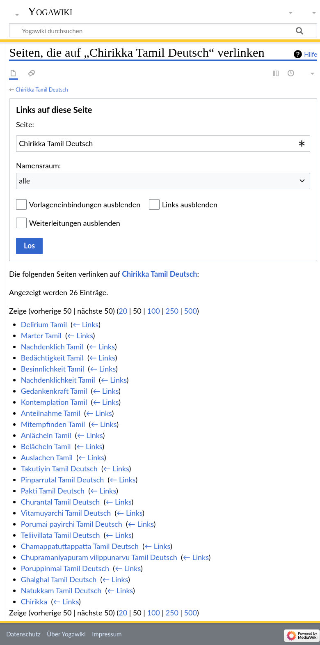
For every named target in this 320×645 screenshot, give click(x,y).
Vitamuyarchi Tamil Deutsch (66, 512)
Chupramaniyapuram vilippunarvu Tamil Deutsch (99, 557)
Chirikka (34, 601)
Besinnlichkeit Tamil (52, 368)
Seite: (25, 124)
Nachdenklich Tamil (52, 346)
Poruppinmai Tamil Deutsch (65, 568)
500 (190, 310)
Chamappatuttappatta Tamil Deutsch (80, 546)
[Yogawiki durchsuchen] (163, 30)
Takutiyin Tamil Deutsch (59, 468)
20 (123, 310)
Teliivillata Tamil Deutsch (60, 534)
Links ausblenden (189, 204)
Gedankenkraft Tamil (54, 390)
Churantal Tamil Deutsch (60, 501)
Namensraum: (38, 165)
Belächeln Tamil (46, 446)
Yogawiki (50, 11)
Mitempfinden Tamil (53, 424)
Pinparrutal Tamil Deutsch (62, 479)
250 (172, 310)
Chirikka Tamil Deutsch (42, 89)
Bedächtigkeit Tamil (52, 357)
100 (153, 310)
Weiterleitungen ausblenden (74, 222)
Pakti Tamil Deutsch (53, 490)
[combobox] (163, 143)
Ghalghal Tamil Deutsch (58, 579)
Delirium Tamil (44, 324)
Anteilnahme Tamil (50, 413)
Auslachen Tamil (47, 457)
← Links (85, 324)
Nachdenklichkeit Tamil (58, 379)
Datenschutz (23, 634)
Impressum (107, 634)
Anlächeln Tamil (46, 435)
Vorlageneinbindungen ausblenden (85, 204)
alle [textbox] (24, 180)
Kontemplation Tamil (54, 401)
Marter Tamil (41, 335)
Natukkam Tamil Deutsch (61, 590)
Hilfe (310, 54)
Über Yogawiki (66, 634)
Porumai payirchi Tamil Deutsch (71, 523)
